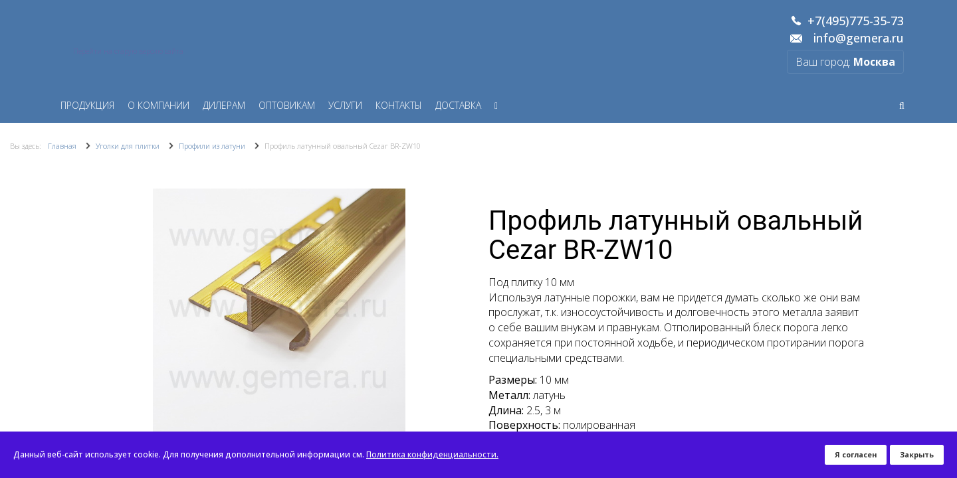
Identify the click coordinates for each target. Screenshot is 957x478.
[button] (456, 314)
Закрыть (917, 454)
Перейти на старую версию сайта (128, 51)
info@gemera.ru (858, 38)
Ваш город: (845, 61)
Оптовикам (287, 105)
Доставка (458, 105)
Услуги (345, 105)
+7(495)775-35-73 (855, 21)
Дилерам (224, 105)
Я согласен (856, 454)
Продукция (87, 105)
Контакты (398, 105)
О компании (158, 105)
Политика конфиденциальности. (432, 454)
